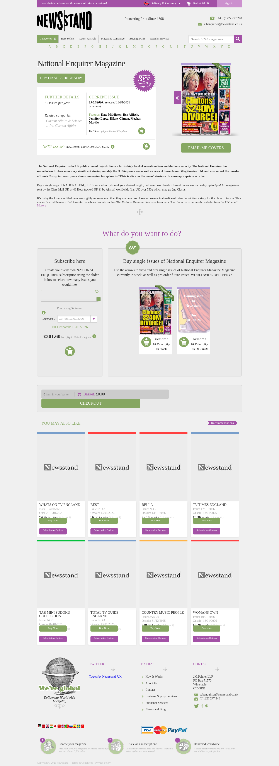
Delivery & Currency (164, 3)
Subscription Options (50, 522)
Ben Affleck (130, 114)
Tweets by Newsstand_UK (105, 667)
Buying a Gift (138, 38)
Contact (150, 680)
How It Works (154, 667)
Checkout (208, 394)
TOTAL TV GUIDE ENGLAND (104, 605)
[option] (206, 99)
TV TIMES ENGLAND (209, 495)
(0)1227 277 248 (210, 689)
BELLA (147, 495)
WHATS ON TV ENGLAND (59, 495)
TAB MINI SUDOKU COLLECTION (54, 605)
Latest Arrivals (88, 38)
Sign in (229, 3)
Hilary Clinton (119, 118)
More (40, 205)
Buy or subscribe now (61, 78)
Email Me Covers (206, 148)
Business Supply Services (161, 687)
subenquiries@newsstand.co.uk (223, 24)
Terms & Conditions (82, 753)
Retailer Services (160, 38)
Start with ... (49, 318)
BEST (94, 495)
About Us (151, 674)
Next (177, 97)
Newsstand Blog (156, 700)
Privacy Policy (103, 753)
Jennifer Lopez (99, 118)
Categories (46, 38)
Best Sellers (68, 38)
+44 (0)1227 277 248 (229, 18)
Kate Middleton (111, 114)
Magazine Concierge (113, 38)
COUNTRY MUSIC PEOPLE (163, 603)
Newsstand (62, 753)
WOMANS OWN (205, 603)
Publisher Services (157, 693)
